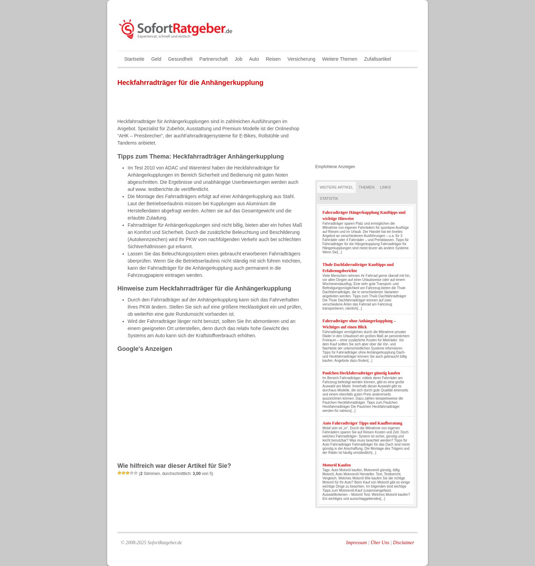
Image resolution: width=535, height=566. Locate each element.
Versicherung (302, 59)
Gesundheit (180, 59)
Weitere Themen (339, 59)
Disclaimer (403, 542)
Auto (254, 59)
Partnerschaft (213, 59)
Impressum (356, 542)
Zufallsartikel (377, 59)
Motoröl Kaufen (336, 465)
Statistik (329, 198)
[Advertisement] (197, 102)
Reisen (273, 59)
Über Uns (380, 542)
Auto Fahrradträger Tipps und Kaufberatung (362, 423)
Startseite (134, 59)
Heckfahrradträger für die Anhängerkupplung (190, 82)
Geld (156, 59)
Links (385, 187)
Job (239, 59)
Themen (366, 187)
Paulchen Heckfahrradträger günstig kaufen (361, 373)
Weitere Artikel (336, 187)
